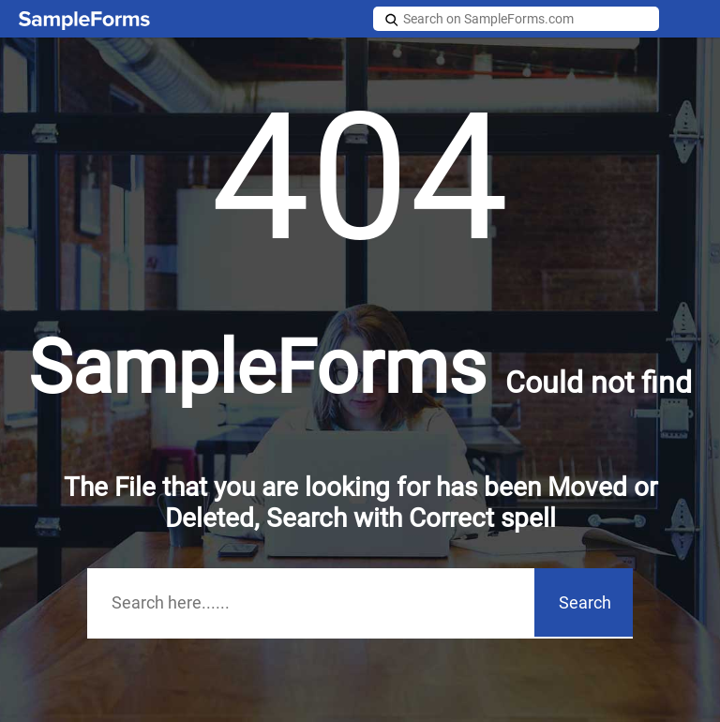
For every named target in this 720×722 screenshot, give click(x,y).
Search (585, 602)
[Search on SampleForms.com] (516, 19)
